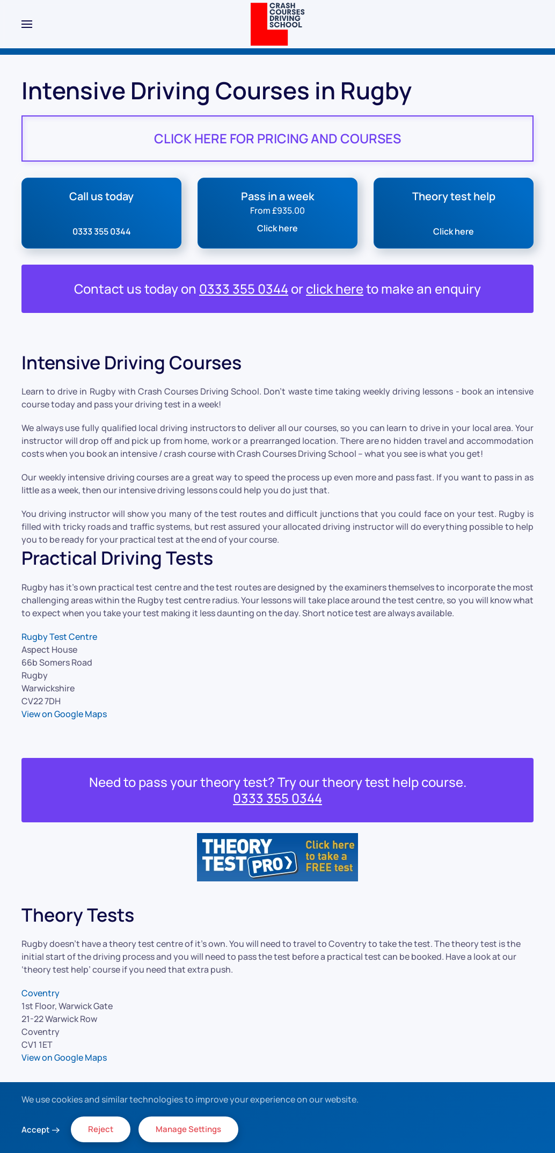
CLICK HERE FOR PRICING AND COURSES (277, 138)
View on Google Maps (64, 714)
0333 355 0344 (243, 288)
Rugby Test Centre (59, 637)
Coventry (40, 993)
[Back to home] (278, 24)
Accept (35, 1129)
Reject (100, 1129)
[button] (26, 24)
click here (334, 288)
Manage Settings (188, 1129)
